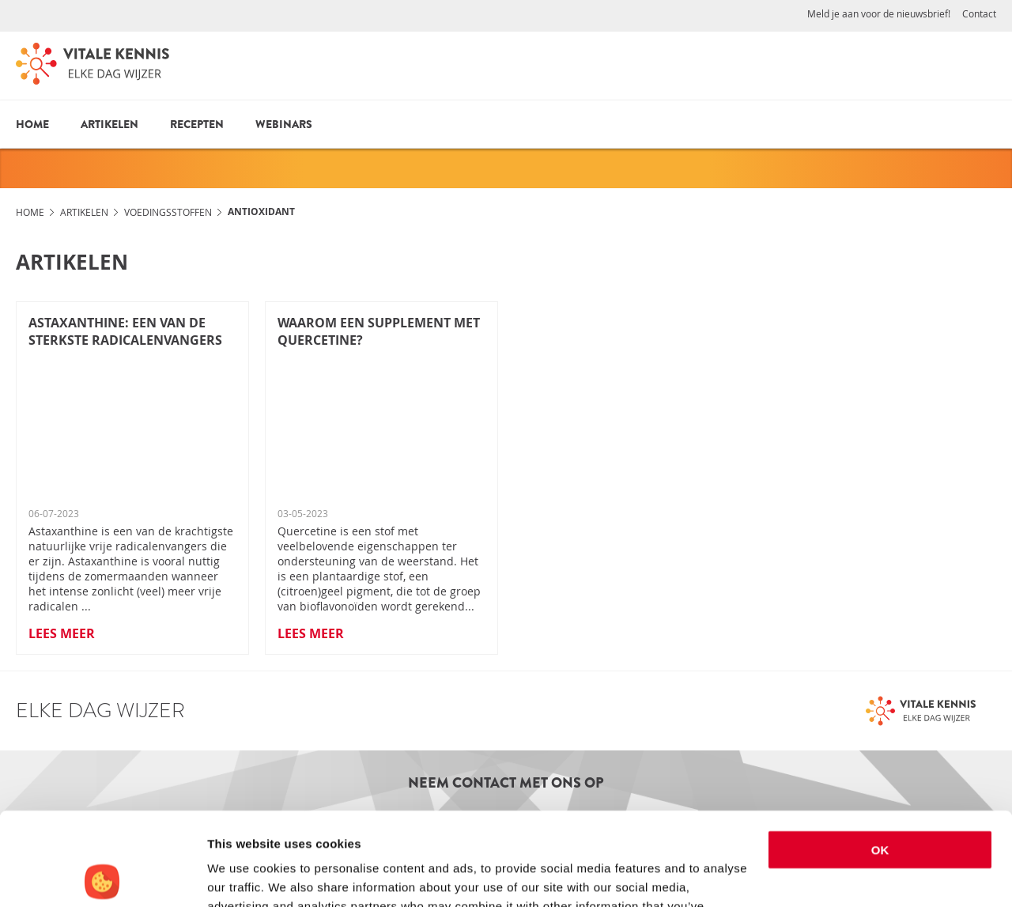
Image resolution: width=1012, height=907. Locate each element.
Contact (979, 13)
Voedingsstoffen (168, 212)
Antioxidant (261, 211)
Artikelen (109, 124)
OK (880, 757)
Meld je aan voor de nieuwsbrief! (878, 13)
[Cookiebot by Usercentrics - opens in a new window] (102, 876)
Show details (244, 875)
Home (32, 124)
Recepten (197, 124)
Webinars (283, 124)
